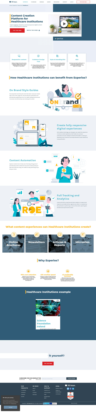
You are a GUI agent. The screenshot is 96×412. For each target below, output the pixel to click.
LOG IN (71, 2)
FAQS (45, 394)
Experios (23, 392)
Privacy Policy (59, 388)
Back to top (74, 403)
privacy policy (13, 403)
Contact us (47, 390)
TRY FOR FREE (83, 2)
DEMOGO (42, 2)
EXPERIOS (25, 2)
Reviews (35, 394)
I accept (10, 407)
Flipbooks (23, 390)
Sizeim (22, 396)
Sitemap (34, 392)
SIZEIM (48, 2)
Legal (57, 386)
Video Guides (47, 392)
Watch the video (33, 30)
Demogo (23, 394)
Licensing (58, 394)
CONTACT (65, 2)
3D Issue (35, 386)
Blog (34, 390)
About (34, 388)
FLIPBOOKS (33, 2)
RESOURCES (56, 2)
